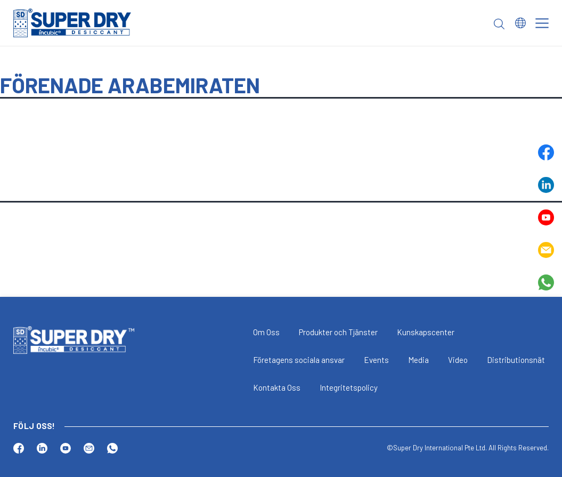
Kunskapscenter (425, 332)
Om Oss (266, 332)
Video (458, 360)
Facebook (546, 152)
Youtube (546, 217)
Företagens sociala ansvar (299, 360)
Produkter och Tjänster (338, 332)
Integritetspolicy (349, 387)
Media (418, 360)
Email (546, 250)
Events (376, 360)
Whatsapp (546, 282)
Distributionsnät (516, 360)
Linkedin (546, 185)
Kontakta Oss (276, 387)
